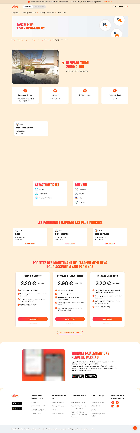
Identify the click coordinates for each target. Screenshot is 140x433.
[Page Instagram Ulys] (117, 406)
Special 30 (35, 402)
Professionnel (39, 6)
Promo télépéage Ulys (38, 410)
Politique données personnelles (56, 429)
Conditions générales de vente (34, 429)
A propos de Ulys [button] (97, 396)
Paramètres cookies (88, 429)
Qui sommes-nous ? (97, 402)
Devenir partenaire (57, 414)
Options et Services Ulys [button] (59, 397)
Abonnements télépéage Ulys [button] (37, 397)
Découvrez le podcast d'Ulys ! (98, 415)
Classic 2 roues (36, 414)
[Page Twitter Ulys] (117, 402)
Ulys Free (54, 410)
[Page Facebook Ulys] (112, 402)
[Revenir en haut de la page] (129, 428)
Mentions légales (17, 429)
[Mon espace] (117, 7)
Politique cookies (74, 429)
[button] (108, 2)
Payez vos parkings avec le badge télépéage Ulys (38, 40)
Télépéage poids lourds (59, 406)
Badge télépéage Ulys (18, 40)
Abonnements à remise (39, 406)
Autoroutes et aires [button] (78, 396)
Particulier (27, 6)
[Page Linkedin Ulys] (112, 406)
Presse (93, 410)
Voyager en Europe (57, 402)
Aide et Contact (96, 406)
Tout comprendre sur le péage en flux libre (78, 407)
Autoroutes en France (78, 402)
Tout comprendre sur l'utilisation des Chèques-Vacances (79, 414)
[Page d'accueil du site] (15, 396)
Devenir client (33, 319)
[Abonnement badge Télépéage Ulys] (15, 6)
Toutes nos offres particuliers (70, 332)
